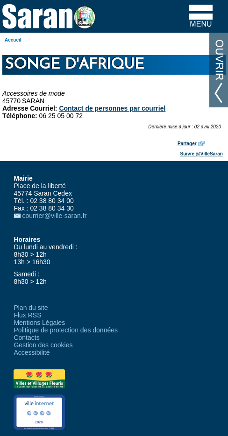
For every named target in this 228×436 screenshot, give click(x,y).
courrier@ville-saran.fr (54, 215)
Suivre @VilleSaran (201, 153)
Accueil (13, 39)
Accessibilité (32, 352)
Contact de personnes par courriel (112, 108)
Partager (187, 143)
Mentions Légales (39, 322)
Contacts (26, 337)
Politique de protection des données (66, 330)
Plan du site (31, 307)
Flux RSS (27, 315)
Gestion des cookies (43, 345)
